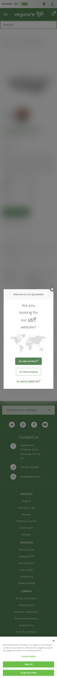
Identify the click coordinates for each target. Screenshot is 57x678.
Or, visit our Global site (27, 381)
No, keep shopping (28, 371)
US (30, 319)
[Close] (53, 644)
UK (33, 294)
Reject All (28, 668)
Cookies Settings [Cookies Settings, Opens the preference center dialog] (28, 660)
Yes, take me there (27, 361)
